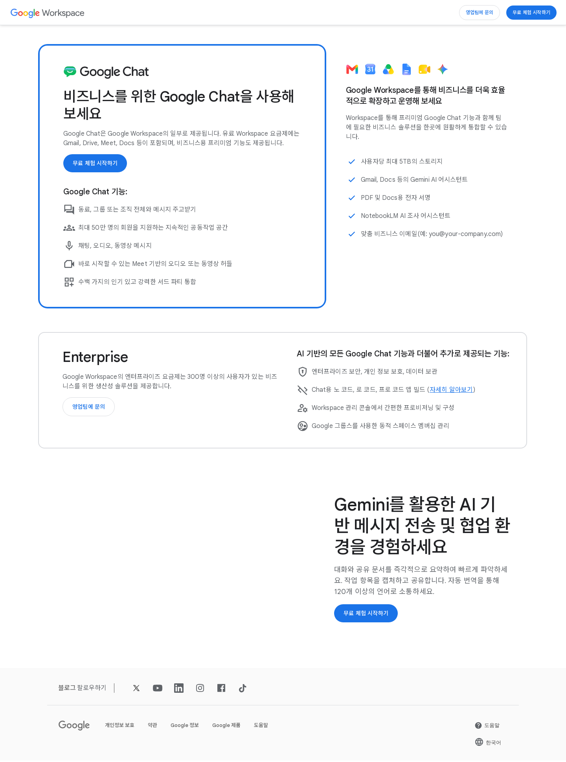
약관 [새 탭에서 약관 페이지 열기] (152, 726)
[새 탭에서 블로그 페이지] (67, 689)
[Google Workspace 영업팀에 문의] (470, 12)
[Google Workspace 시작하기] (528, 12)
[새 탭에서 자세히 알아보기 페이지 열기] (451, 391)
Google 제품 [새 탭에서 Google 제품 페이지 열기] (226, 726)
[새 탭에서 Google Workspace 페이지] (47, 12)
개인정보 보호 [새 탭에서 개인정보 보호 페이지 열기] (119, 726)
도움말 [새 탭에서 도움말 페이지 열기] (261, 726)
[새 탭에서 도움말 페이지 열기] (487, 727)
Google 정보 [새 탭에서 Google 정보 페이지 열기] (185, 726)
